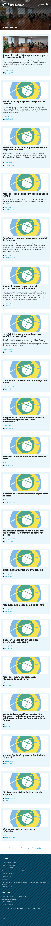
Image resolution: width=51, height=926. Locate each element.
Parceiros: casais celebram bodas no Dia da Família (25, 194)
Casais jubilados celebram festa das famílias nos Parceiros (22, 335)
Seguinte (38, 848)
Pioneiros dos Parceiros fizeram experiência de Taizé (25, 494)
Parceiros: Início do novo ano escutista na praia (24, 457)
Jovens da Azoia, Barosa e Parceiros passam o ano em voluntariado (21, 287)
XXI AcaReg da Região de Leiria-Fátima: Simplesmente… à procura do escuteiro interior (23, 532)
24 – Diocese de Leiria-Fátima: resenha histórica (23, 793)
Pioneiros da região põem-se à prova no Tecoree (24, 102)
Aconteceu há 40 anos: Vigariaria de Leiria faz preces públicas (25, 148)
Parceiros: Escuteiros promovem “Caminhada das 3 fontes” (19, 678)
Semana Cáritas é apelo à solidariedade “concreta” (24, 756)
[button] (42, 4)
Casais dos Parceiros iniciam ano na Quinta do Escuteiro (25, 239)
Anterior (12, 848)
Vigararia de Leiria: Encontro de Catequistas (19, 830)
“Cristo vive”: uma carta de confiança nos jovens (25, 381)
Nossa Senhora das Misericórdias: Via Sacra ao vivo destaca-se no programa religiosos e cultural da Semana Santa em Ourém (24, 717)
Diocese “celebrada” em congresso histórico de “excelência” (21, 641)
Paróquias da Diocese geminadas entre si (24, 605)
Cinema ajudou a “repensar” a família (23, 570)
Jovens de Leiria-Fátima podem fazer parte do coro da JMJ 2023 (25, 56)
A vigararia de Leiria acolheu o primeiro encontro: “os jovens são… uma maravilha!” (23, 419)
